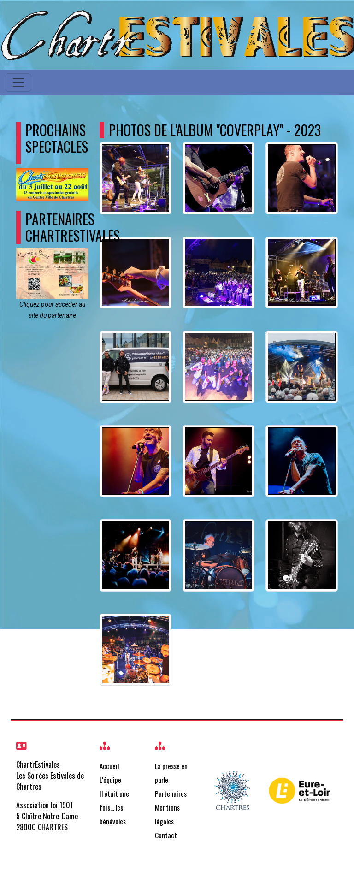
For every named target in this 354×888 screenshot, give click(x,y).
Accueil (109, 766)
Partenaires (171, 793)
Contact (166, 835)
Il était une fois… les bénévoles (114, 807)
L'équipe (110, 780)
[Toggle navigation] (18, 82)
